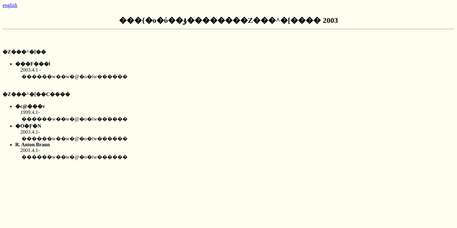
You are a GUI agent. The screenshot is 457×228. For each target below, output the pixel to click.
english (10, 5)
